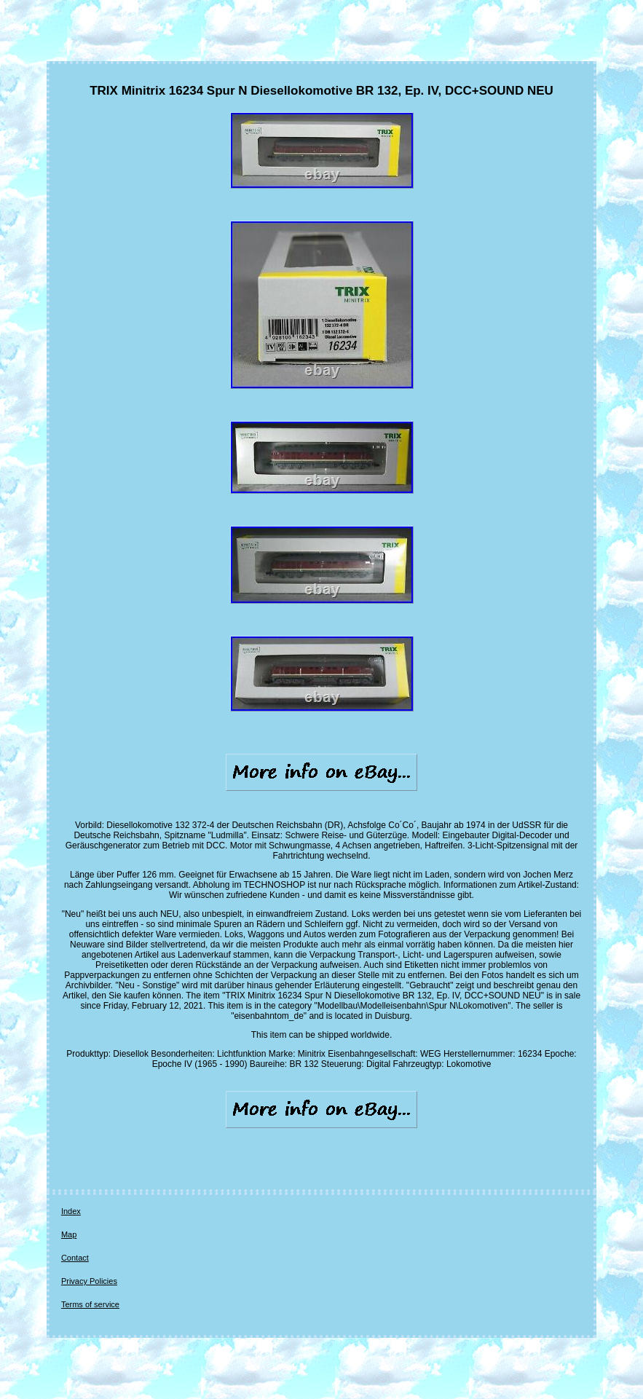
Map (68, 1234)
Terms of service (90, 1304)
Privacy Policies (89, 1281)
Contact (75, 1257)
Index (71, 1211)
